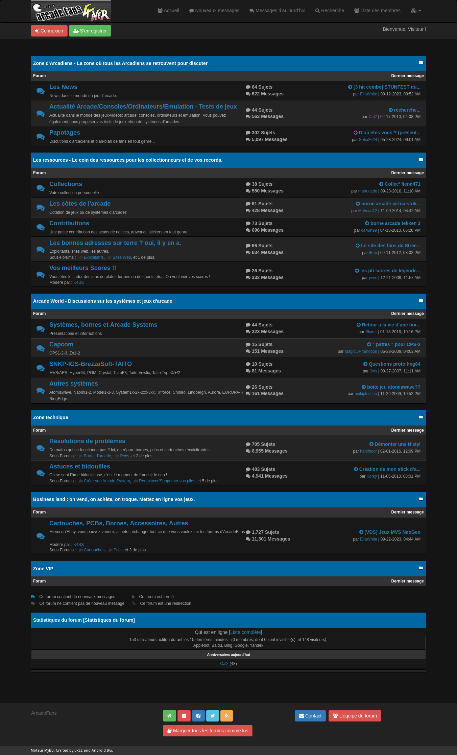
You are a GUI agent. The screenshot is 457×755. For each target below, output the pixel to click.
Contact (310, 715)
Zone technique (50, 417)
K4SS (78, 282)
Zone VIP (43, 568)
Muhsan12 (367, 210)
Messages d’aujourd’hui (277, 10)
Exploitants (94, 257)
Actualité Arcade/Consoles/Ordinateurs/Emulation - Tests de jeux (143, 106)
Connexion (49, 30)
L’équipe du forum (355, 715)
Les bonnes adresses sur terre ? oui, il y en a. (115, 242)
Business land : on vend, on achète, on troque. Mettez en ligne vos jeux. (114, 499)
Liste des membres (377, 10)
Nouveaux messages (214, 10)
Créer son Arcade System (107, 481)
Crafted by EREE (69, 750)
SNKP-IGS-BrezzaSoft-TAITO (90, 364)
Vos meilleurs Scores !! (82, 268)
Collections (65, 184)
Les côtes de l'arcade (80, 203)
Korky (371, 476)
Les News (63, 87)
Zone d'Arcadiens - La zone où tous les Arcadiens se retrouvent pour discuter (120, 63)
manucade (367, 191)
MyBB (49, 750)
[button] (416, 10)
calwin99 (369, 230)
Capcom (61, 344)
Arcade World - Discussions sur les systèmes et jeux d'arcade (102, 301)
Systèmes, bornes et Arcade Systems (103, 324)
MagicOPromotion (361, 351)
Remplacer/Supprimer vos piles (167, 481)
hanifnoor (368, 451)
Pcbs (124, 456)
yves (373, 277)
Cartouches (94, 550)
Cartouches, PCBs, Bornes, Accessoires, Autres (118, 523)
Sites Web (122, 257)
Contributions (69, 223)
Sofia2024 (368, 139)
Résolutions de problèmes (87, 441)
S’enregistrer (90, 30)
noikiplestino (366, 393)
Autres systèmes (73, 383)
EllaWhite (368, 94)
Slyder (371, 331)
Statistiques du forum (109, 620)
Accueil (168, 10)
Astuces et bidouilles (79, 466)
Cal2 (372, 116)
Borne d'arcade (97, 456)
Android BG (102, 750)
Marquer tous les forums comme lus (207, 730)
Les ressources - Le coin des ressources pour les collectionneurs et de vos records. (127, 160)
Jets (373, 371)
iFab (373, 252)
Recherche (329, 10)
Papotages (64, 132)
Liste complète (245, 632)
